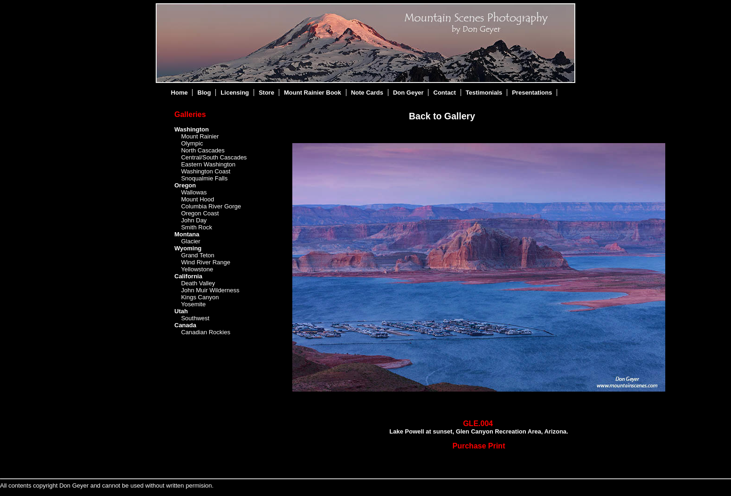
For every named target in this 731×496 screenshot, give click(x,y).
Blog (204, 92)
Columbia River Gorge (211, 206)
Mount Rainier (200, 136)
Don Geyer (408, 92)
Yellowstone (197, 269)
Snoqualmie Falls (204, 178)
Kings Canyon (200, 297)
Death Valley (198, 283)
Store (266, 92)
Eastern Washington (208, 164)
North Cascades (202, 150)
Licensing (235, 92)
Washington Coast (205, 171)
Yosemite (193, 304)
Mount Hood (197, 199)
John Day (194, 220)
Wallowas (194, 192)
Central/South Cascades (214, 157)
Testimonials (484, 92)
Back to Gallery (442, 116)
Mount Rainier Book (312, 92)
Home (179, 92)
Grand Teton (197, 255)
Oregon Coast (200, 213)
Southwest (195, 318)
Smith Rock (196, 227)
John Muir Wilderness (210, 290)
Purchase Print (479, 446)
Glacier (190, 241)
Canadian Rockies (205, 332)
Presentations (532, 92)
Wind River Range (205, 262)
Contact (445, 92)
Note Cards (367, 92)
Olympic (192, 143)
